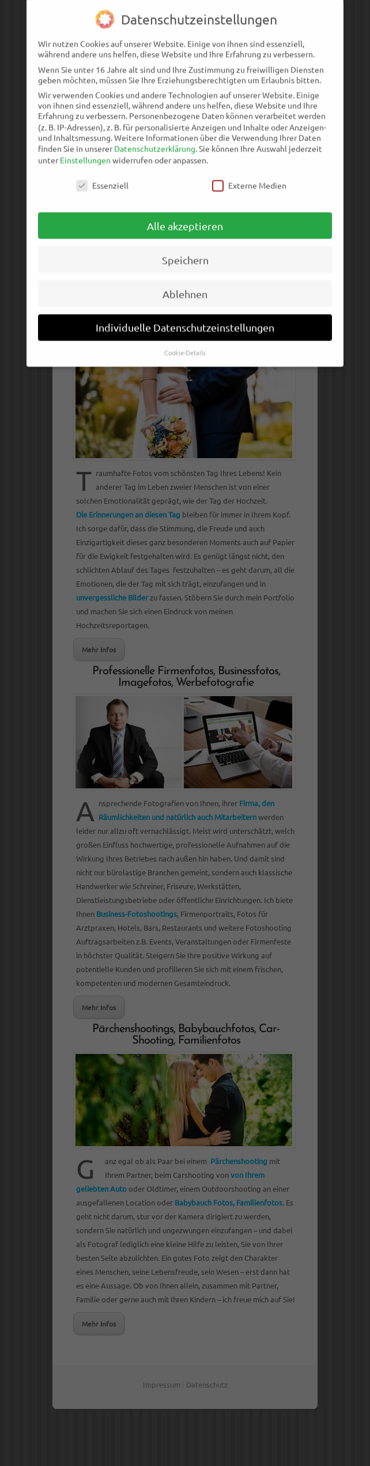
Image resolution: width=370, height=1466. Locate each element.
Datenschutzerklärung (154, 142)
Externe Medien (249, 178)
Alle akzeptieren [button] (185, 219)
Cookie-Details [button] (185, 345)
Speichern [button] (185, 253)
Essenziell (102, 178)
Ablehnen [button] (185, 287)
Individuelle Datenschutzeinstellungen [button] (185, 321)
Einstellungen (85, 153)
